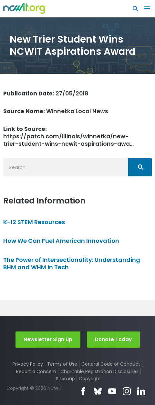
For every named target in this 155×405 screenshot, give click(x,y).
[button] (135, 10)
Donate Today (113, 339)
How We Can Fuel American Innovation (61, 241)
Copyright (90, 378)
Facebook (83, 391)
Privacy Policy (28, 364)
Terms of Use (62, 364)
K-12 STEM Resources (34, 222)
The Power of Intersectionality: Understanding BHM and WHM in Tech (71, 263)
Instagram (127, 391)
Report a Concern (36, 371)
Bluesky (98, 391)
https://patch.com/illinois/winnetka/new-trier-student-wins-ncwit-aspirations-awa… (68, 136)
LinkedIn (141, 391)
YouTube (112, 391)
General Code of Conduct (110, 364)
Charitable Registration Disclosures (99, 371)
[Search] (140, 167)
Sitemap (65, 378)
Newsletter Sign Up (48, 339)
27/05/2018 (45, 93)
